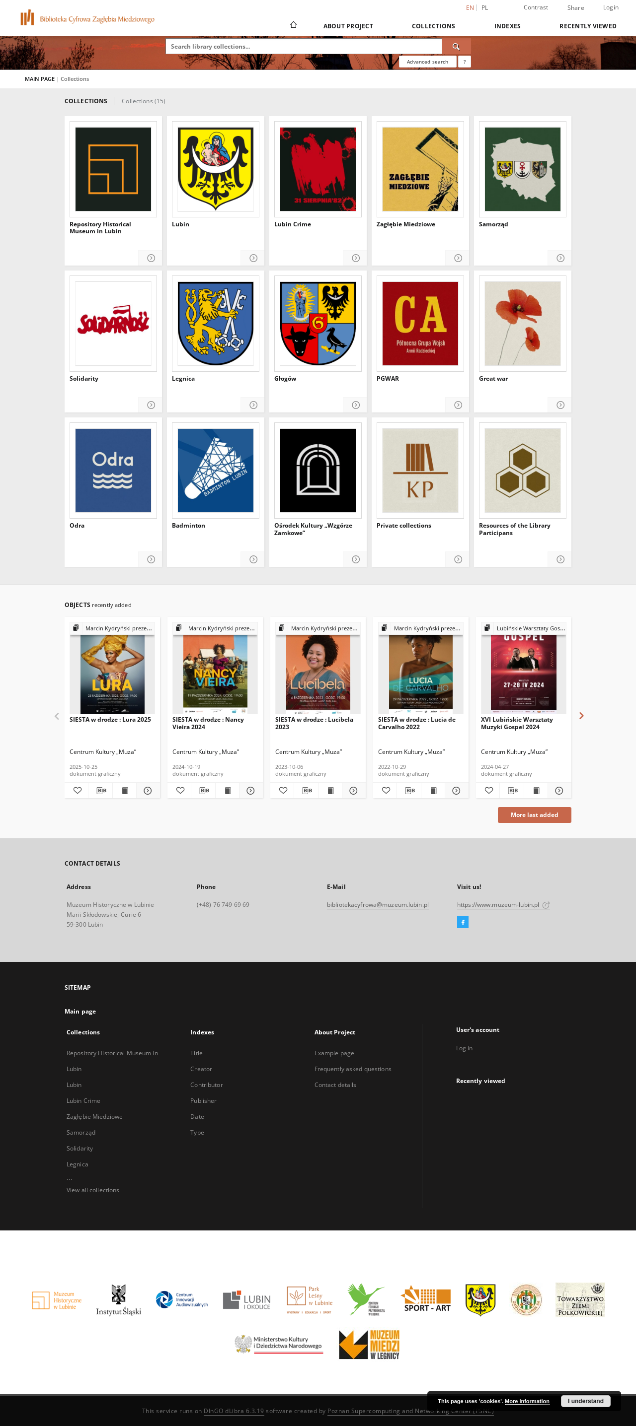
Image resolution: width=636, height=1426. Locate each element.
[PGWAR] (420, 323)
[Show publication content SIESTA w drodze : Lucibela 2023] (330, 790)
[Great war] (522, 323)
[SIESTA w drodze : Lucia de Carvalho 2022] (421, 668)
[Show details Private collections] (457, 559)
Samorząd (493, 224)
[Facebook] (463, 922)
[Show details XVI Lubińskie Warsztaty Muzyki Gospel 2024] (558, 790)
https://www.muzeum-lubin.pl (503, 904)
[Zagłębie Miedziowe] (420, 169)
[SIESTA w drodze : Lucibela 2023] (318, 668)
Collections (434, 26)
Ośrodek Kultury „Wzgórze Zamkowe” (313, 529)
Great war (493, 378)
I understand (586, 1401)
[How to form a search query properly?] (464, 62)
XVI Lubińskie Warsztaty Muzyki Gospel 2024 (517, 723)
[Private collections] (420, 470)
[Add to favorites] (76, 790)
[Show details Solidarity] (150, 405)
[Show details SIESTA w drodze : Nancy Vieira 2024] (249, 790)
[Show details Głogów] (355, 405)
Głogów (285, 378)
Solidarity (84, 378)
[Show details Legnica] (252, 405)
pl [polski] (484, 7)
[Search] (456, 46)
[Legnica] (215, 323)
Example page (334, 1053)
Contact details (336, 1085)
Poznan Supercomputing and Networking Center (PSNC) (410, 1411)
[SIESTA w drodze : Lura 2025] (112, 668)
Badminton (188, 525)
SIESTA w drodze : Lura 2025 (110, 719)
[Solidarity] (113, 323)
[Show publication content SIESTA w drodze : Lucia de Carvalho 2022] (433, 790)
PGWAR (388, 378)
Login (611, 7)
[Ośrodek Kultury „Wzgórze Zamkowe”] (318, 470)
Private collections (404, 525)
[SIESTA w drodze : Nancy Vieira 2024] (215, 668)
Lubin (180, 224)
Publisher (203, 1100)
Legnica (183, 378)
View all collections (93, 1190)
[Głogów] (318, 323)
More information (527, 1401)
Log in (464, 1048)
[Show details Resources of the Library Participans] (559, 559)
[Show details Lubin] (252, 258)
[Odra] (113, 470)
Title (196, 1053)
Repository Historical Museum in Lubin (100, 228)
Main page (80, 1011)
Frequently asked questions (353, 1069)
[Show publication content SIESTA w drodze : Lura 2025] (124, 790)
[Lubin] (215, 169)
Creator (201, 1069)
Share (575, 8)
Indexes (507, 26)
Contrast (536, 7)
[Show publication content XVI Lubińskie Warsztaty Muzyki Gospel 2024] (536, 790)
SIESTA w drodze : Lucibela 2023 (314, 723)
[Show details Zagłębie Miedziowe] (457, 258)
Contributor (206, 1085)
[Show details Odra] (150, 559)
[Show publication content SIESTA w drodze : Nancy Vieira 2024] (227, 790)
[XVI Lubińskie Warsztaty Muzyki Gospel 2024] (523, 668)
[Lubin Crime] (318, 169)
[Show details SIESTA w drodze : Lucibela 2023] (352, 790)
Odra (77, 525)
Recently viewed (588, 26)
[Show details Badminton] (252, 559)
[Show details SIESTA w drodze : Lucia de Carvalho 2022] (455, 790)
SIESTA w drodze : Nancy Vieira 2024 (208, 723)
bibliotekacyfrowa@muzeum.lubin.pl (378, 904)
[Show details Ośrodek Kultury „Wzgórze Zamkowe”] (355, 559)
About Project (348, 26)
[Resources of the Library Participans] (522, 470)
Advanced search (427, 61)
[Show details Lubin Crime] (355, 258)
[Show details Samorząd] (559, 258)
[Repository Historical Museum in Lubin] (113, 169)
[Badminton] (215, 470)
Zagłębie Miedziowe (406, 224)
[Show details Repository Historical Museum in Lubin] (150, 258)
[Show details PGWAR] (457, 405)
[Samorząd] (522, 169)
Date (197, 1116)
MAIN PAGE (40, 78)
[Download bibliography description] (100, 790)
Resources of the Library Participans (515, 529)
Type (197, 1132)
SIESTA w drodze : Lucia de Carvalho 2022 (417, 723)
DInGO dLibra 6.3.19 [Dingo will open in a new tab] (234, 1411)
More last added (534, 815)
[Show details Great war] (559, 405)
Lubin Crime (292, 224)
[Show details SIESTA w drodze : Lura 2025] (147, 790)
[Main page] (293, 26)
